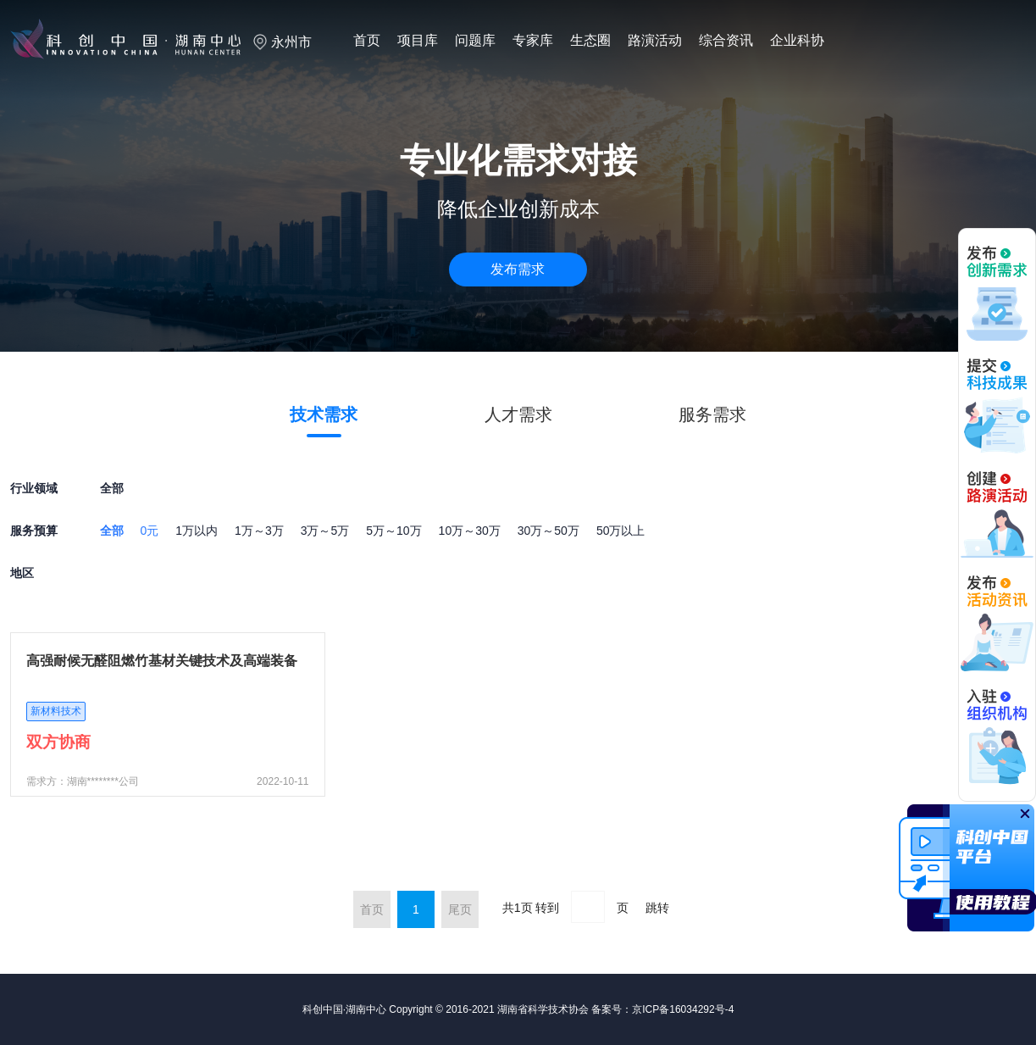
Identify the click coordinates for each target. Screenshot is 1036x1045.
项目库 (417, 40)
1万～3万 (259, 530)
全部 (112, 530)
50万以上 (620, 530)
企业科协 (797, 40)
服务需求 (712, 414)
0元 (150, 530)
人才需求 (518, 414)
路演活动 (655, 40)
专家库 (532, 40)
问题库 (475, 40)
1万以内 (196, 530)
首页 (366, 40)
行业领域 (34, 488)
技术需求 (323, 414)
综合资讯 (726, 40)
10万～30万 (470, 530)
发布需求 (517, 269)
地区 (22, 573)
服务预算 (34, 530)
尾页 (460, 909)
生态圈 (590, 40)
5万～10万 (393, 530)
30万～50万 (548, 530)
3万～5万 (325, 530)
